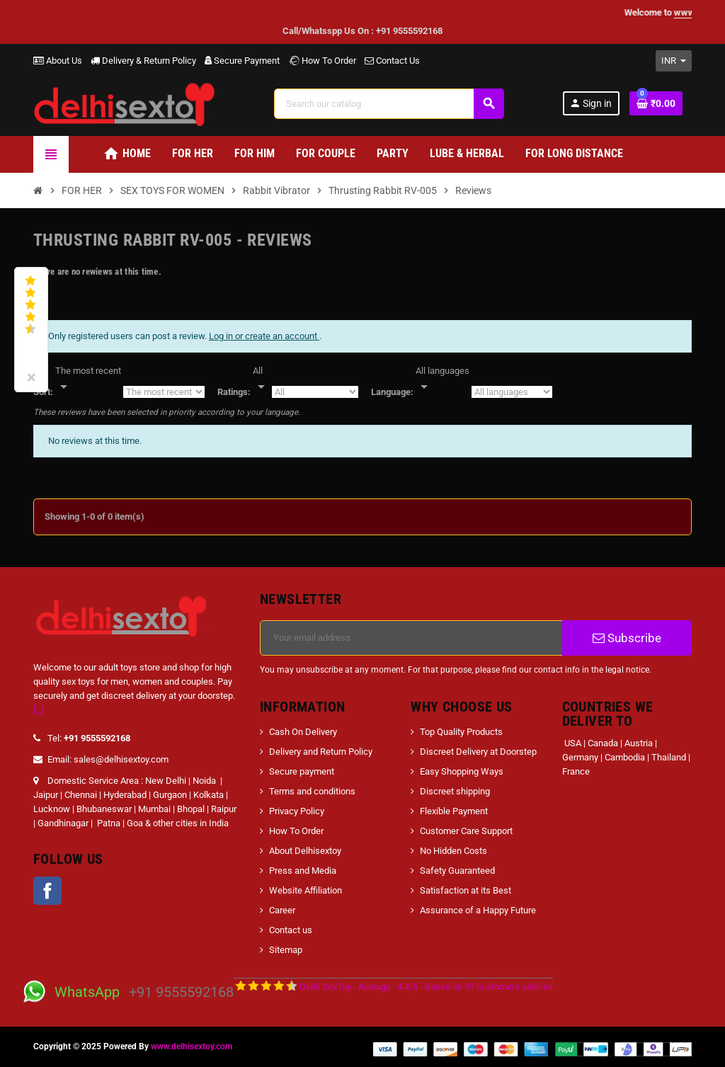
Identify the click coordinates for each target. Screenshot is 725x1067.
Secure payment (301, 771)
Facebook (47, 891)
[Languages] (442, 379)
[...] (38, 709)
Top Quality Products (461, 731)
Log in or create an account (264, 336)
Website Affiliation (305, 890)
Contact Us (392, 60)
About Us (57, 60)
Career (282, 910)
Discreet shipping (455, 791)
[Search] (388, 104)
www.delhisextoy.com (191, 1046)
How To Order (322, 60)
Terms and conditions (312, 791)
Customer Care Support (466, 831)
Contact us (290, 930)
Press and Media (302, 870)
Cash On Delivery (303, 731)
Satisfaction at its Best (465, 890)
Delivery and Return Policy (320, 751)
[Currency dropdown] (674, 61)
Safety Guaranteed (457, 870)
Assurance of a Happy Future (478, 910)
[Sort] (88, 379)
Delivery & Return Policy (143, 60)
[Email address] (411, 638)
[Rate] (261, 379)
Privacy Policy (296, 811)
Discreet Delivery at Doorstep (478, 751)
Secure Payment (242, 60)
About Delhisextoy (305, 850)
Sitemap (285, 950)
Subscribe (627, 638)
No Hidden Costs (453, 850)
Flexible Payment (454, 811)
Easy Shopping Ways (461, 771)
